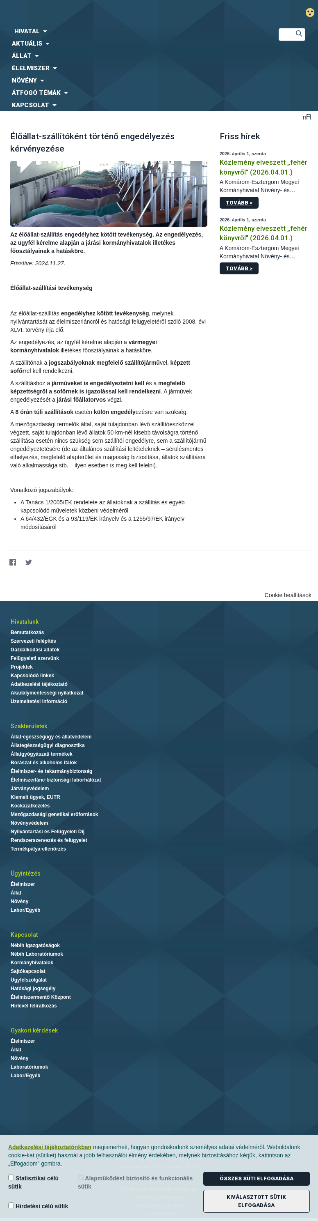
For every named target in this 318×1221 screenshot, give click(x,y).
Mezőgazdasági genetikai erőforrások (54, 814)
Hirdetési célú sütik (38, 1206)
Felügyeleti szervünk (35, 658)
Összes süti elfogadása (256, 1178)
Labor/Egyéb (26, 910)
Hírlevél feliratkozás (34, 1006)
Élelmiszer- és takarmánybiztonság (51, 771)
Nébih (106, 13)
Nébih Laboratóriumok (37, 954)
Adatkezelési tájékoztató (39, 684)
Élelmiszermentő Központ (41, 997)
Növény (19, 901)
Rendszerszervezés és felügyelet (49, 840)
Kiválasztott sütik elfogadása (256, 1201)
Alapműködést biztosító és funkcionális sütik (135, 1182)
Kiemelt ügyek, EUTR (35, 797)
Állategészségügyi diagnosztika (48, 745)
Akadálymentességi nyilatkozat (47, 693)
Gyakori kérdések (34, 1030)
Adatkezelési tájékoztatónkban (49, 1147)
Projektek (22, 667)
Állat (16, 893)
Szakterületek (29, 726)
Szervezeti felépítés (33, 641)
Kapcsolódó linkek (32, 675)
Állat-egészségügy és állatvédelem (51, 737)
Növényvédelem (29, 823)
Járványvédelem (30, 788)
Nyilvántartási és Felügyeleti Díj (47, 832)
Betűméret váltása (307, 116)
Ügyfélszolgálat (29, 980)
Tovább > (239, 203)
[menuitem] (132, 31)
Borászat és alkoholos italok (44, 763)
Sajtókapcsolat (28, 971)
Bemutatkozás (27, 632)
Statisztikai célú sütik (33, 1182)
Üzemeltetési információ (39, 701)
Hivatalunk (25, 622)
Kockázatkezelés (30, 806)
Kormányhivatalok (32, 963)
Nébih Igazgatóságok (35, 945)
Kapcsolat (24, 934)
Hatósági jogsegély (33, 988)
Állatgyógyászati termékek (42, 754)
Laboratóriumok (29, 1067)
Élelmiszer (23, 884)
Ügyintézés (26, 873)
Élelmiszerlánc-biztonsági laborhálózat (56, 780)
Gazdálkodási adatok (35, 650)
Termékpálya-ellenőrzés (38, 849)
